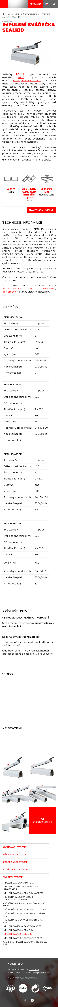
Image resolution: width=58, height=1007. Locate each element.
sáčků (21, 77)
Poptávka (35, 4)
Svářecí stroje (32, 14)
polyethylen (48, 288)
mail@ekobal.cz (41, 972)
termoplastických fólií (27, 80)
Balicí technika (15, 14)
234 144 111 (34, 969)
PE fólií (21, 74)
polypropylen (10, 291)
